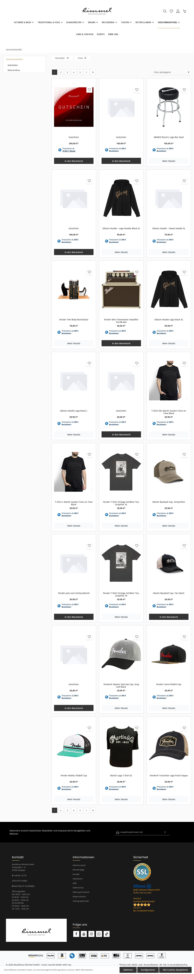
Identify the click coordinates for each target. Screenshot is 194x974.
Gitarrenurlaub (79, 865)
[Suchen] (165, 11)
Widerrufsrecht (79, 896)
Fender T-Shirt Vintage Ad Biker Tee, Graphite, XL (121, 503)
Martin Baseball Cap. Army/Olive (168, 502)
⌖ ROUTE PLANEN (19, 880)
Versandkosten (151, 964)
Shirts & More (14, 70)
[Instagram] (91, 934)
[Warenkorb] (184, 11)
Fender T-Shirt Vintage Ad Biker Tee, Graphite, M (121, 594)
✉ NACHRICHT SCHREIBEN (23, 886)
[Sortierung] (171, 72)
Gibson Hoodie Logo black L (73, 410)
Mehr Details (168, 161)
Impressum (77, 878)
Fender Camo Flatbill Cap (168, 684)
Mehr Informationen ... (85, 969)
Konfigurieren (148, 969)
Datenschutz (78, 887)
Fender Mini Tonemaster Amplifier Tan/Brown (121, 320)
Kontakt (76, 874)
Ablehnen (128, 969)
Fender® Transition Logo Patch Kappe (169, 775)
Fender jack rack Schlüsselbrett (73, 593)
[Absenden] (165, 832)
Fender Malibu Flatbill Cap (74, 775)
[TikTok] (107, 934)
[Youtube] (84, 934)
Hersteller (62, 58)
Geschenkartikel (14, 59)
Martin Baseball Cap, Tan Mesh (168, 593)
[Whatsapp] (99, 934)
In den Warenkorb (74, 161)
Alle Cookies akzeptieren (175, 969)
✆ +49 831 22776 (19, 875)
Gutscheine (13, 65)
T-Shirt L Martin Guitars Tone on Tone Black (74, 503)
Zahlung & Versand (81, 892)
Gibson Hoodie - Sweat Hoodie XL (168, 228)
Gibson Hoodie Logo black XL (168, 319)
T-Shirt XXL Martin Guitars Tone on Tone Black (168, 412)
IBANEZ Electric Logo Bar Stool (169, 137)
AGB (74, 883)
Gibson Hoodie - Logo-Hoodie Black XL (121, 228)
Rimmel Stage (78, 869)
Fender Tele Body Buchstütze (73, 319)
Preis (82, 58)
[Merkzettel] (171, 11)
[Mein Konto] (178, 11)
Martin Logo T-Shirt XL (121, 775)
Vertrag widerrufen (81, 901)
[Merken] (89, 90)
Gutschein (74, 137)
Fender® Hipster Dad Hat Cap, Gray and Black (121, 685)
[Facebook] (76, 934)
